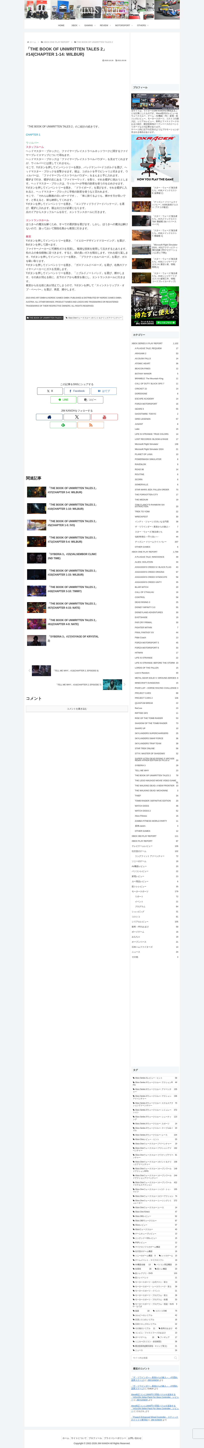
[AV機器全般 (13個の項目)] (141, 1265)
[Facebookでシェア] (56, 391)
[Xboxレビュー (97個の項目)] (155, 1225)
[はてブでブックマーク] (77, 391)
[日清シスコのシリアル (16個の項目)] (155, 1320)
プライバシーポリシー (116, 1438)
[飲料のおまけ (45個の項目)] (168, 1328)
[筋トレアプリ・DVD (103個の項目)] (155, 1273)
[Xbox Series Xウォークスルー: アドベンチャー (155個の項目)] (155, 1091)
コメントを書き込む (77, 650)
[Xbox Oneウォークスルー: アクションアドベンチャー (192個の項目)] (155, 1149)
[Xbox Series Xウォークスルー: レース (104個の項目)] (155, 1135)
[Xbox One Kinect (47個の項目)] (155, 1212)
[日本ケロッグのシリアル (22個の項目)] (155, 1324)
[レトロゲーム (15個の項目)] (168, 1256)
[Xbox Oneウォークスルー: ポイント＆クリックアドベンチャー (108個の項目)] (155, 1163)
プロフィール (95, 1438)
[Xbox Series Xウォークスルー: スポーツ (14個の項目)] (155, 1124)
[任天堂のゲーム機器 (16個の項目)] (155, 1251)
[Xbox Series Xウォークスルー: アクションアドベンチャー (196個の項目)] (155, 1097)
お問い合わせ (137, 1438)
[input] (155, 1358)
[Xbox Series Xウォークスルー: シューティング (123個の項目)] (155, 1118)
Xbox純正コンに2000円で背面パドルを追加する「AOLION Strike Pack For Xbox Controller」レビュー (155, 1397)
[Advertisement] (77, 354)
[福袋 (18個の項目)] (141, 1311)
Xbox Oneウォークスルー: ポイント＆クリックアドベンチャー (94, 318)
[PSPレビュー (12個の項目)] (155, 1243)
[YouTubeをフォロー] (77, 408)
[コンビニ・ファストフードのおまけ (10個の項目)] (155, 1333)
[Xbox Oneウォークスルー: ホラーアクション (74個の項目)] (155, 1196)
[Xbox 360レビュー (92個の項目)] (155, 1216)
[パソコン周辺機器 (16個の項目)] (165, 1265)
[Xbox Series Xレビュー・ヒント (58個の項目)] (155, 1078)
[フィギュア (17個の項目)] (167, 1337)
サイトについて (77, 1438)
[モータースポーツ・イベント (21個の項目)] (155, 1291)
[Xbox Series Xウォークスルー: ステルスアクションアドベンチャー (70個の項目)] (155, 1104)
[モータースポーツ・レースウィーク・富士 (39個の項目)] (155, 1287)
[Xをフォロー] (69, 408)
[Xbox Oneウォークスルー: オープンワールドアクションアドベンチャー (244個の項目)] (155, 1177)
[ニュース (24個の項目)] (155, 1350)
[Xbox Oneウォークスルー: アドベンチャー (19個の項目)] (155, 1144)
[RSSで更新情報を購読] (91, 408)
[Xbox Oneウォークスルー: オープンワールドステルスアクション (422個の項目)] (155, 1184)
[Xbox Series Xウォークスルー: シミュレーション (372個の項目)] (155, 1111)
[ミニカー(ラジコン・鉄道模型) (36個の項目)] (155, 1342)
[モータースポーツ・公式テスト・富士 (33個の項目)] (155, 1282)
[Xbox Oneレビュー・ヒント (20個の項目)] (155, 1139)
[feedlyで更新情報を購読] (84, 408)
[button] (118, 391)
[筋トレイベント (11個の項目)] (155, 1278)
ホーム (63, 1438)
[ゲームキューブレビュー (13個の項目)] (155, 1234)
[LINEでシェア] (97, 391)
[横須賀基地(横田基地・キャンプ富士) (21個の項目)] (155, 1346)
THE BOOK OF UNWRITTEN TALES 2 (44, 318)
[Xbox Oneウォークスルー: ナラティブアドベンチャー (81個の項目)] (155, 1156)
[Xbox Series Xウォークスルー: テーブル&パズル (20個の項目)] (155, 1129)
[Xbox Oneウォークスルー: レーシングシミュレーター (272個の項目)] (155, 1202)
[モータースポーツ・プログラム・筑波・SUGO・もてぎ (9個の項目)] (155, 1305)
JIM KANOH (153, 1380)
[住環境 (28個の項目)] (142, 1269)
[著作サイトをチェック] (62, 408)
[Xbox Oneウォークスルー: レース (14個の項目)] (155, 1208)
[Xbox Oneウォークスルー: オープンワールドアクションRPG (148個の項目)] (155, 1170)
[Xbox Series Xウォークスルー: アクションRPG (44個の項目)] (155, 1084)
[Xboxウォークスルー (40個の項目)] (155, 1229)
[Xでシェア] (35, 391)
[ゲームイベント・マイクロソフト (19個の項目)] (155, 1260)
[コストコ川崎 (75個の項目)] (165, 1311)
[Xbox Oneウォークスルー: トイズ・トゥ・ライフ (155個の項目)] (155, 1191)
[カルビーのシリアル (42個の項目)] (155, 1315)
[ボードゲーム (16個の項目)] (143, 1337)
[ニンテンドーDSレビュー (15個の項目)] (155, 1238)
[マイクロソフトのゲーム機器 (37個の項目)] (155, 1247)
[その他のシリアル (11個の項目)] (144, 1328)
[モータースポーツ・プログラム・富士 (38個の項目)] (155, 1295)
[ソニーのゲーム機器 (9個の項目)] (144, 1256)
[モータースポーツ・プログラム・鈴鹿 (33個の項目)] (155, 1300)
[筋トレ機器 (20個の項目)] (166, 1269)
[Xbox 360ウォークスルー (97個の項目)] (155, 1221)
